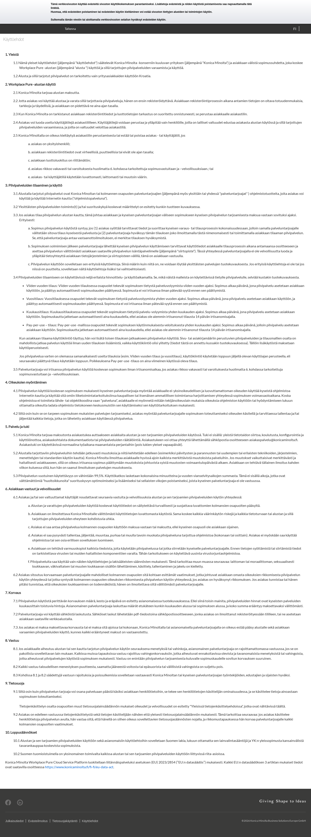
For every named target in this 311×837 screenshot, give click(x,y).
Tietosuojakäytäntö (65, 821)
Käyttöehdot (90, 821)
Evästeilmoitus (38, 821)
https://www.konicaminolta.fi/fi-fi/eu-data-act (79, 767)
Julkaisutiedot (14, 821)
